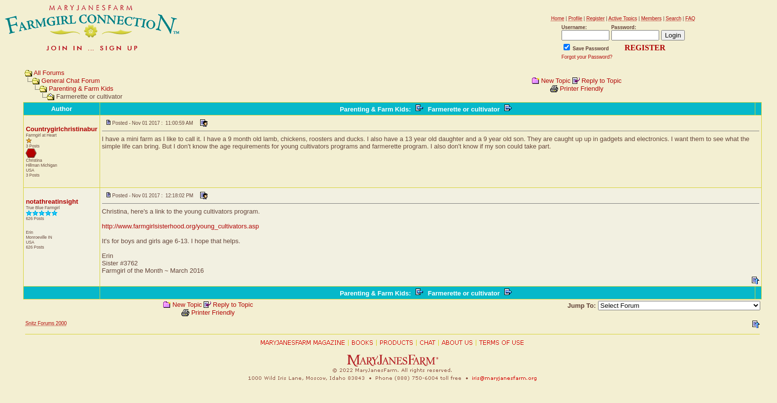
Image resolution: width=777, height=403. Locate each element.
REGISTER (645, 47)
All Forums (49, 72)
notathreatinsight (52, 201)
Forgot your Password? (587, 57)
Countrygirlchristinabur (61, 129)
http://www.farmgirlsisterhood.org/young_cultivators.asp (180, 226)
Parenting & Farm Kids (81, 88)
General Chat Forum (70, 80)
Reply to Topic (601, 80)
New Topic (555, 80)
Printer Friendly (581, 88)
